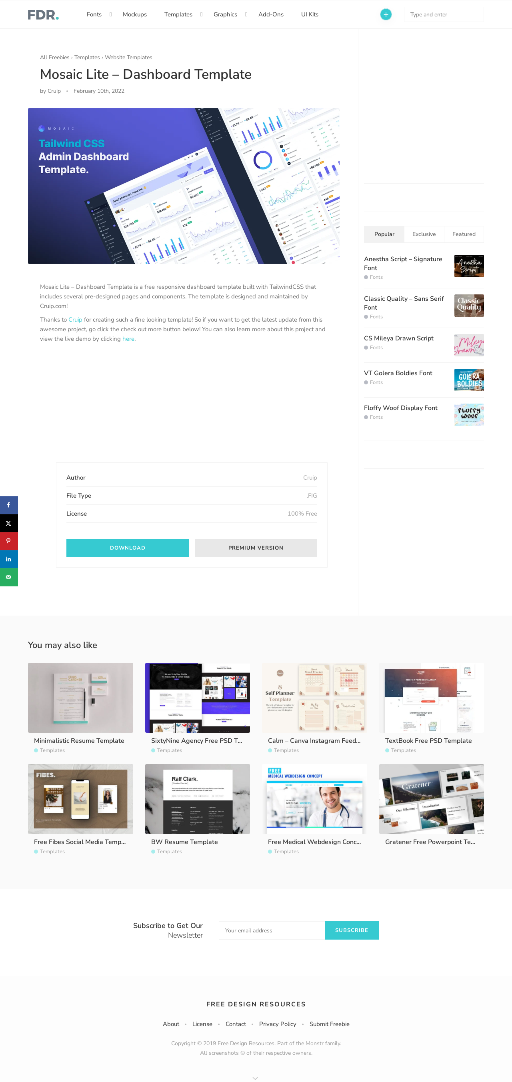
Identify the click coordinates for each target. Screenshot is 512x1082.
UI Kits (309, 14)
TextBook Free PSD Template (428, 740)
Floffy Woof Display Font (401, 408)
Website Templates (128, 57)
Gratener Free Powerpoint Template (438, 842)
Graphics (225, 14)
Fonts (94, 14)
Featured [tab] (464, 234)
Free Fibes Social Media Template (83, 842)
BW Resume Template (184, 842)
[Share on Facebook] (9, 505)
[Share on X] (9, 523)
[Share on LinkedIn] (9, 559)
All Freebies (55, 57)
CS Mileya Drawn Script (399, 338)
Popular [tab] (384, 234)
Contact (236, 1024)
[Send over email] (9, 577)
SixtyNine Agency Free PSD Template (206, 740)
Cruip (75, 320)
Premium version (256, 548)
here (128, 339)
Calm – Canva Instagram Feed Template (327, 740)
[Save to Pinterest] (9, 541)
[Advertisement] (100, 410)
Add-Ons (271, 14)
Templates (178, 14)
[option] (184, 186)
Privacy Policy (277, 1024)
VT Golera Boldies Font (398, 373)
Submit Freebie (330, 1024)
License (202, 1024)
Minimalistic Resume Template (79, 740)
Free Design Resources (256, 1004)
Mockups (135, 14)
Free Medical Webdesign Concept (317, 842)
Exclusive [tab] (424, 234)
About (171, 1024)
